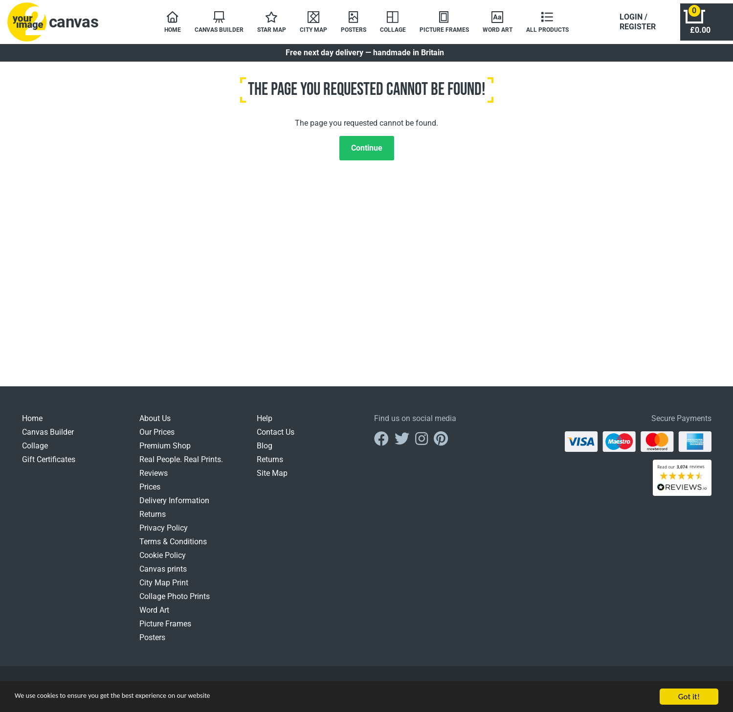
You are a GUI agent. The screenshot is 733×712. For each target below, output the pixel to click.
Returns (152, 519)
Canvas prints (163, 573)
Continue (366, 152)
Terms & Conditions (173, 546)
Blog (264, 450)
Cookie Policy (162, 560)
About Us (155, 423)
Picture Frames (165, 628)
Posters (152, 642)
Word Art (154, 615)
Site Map (272, 478)
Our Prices (157, 437)
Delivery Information (174, 505)
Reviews (153, 478)
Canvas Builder (48, 437)
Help (264, 423)
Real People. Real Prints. (181, 464)
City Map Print (163, 587)
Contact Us (275, 437)
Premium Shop (165, 450)
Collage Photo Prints (174, 601)
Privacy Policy (163, 532)
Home (32, 423)
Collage (35, 450)
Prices (149, 491)
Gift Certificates (48, 464)
